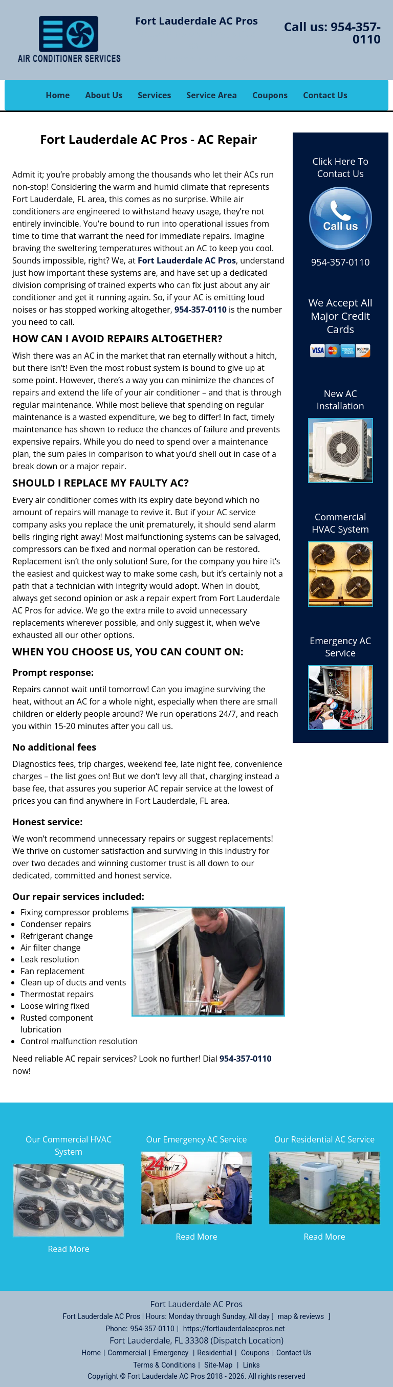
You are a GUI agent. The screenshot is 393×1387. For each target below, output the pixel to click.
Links (251, 1365)
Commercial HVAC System (340, 523)
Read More (68, 1248)
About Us (103, 95)
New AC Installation (340, 399)
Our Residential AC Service (324, 1139)
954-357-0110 (356, 32)
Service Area (211, 95)
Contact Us (325, 95)
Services (154, 95)
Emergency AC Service (340, 646)
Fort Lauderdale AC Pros (187, 260)
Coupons (270, 95)
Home (58, 95)
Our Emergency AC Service (196, 1139)
